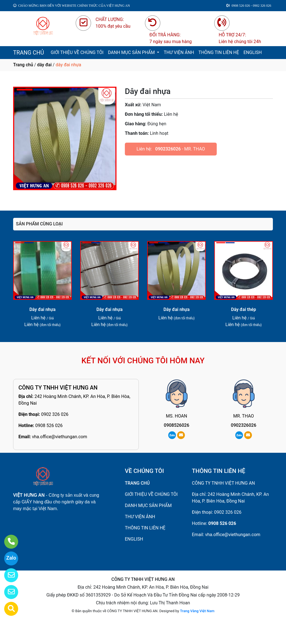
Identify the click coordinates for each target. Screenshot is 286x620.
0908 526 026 (49, 425)
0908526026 (176, 425)
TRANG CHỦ (28, 52)
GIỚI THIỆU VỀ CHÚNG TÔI (77, 52)
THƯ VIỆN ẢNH (179, 52)
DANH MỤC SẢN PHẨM (132, 52)
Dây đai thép (243, 309)
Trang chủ (23, 64)
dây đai (44, 64)
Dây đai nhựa (42, 309)
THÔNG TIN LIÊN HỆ (219, 52)
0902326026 (168, 149)
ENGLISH (253, 52)
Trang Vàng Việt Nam (197, 611)
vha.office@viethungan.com (59, 436)
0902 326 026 (54, 414)
